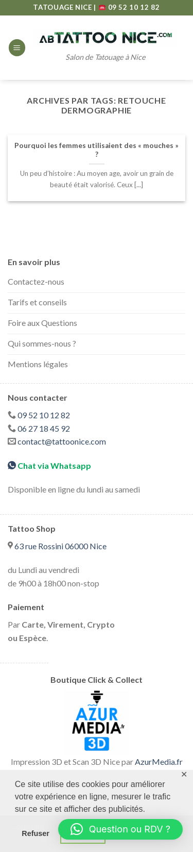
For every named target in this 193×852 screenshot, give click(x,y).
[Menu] (17, 47)
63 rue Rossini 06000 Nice (60, 546)
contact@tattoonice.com (61, 441)
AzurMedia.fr (159, 761)
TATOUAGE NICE (63, 7)
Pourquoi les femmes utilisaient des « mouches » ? (96, 150)
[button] (120, 829)
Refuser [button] (35, 833)
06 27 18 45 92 (43, 428)
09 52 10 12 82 (129, 7)
